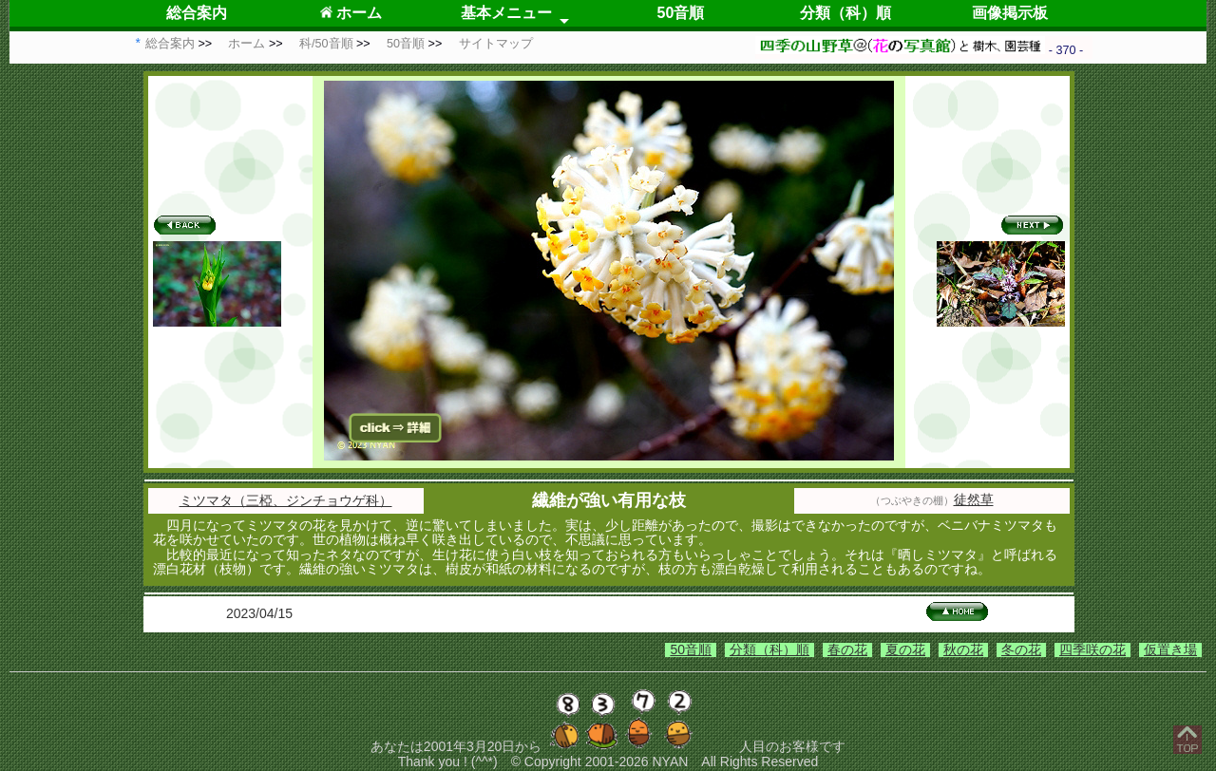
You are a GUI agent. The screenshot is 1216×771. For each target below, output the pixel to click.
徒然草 (974, 499)
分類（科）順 (845, 13)
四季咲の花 (1092, 649)
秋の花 (963, 649)
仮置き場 (1170, 649)
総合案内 (196, 13)
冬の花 (1021, 649)
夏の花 (905, 649)
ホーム (351, 13)
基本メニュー (506, 13)
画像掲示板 (1010, 13)
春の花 (847, 649)
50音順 (681, 13)
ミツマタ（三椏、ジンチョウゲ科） (286, 500)
